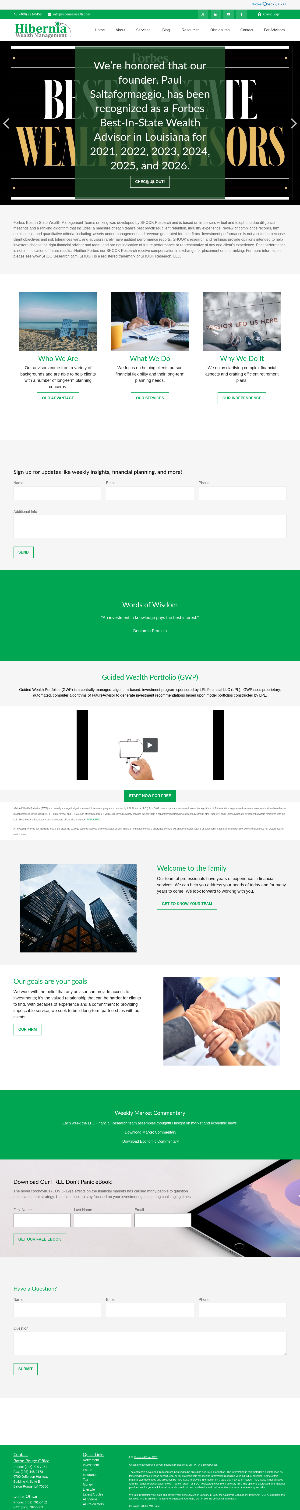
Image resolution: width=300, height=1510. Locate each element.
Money (88, 1484)
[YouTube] (228, 14)
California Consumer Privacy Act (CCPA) (246, 1494)
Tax (85, 1479)
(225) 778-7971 (36, 1467)
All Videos (90, 1499)
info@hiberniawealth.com (68, 14)
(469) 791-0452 (28, 14)
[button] (100, 30)
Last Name (83, 1210)
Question (21, 1328)
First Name (23, 1210)
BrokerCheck (210, 1464)
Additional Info (25, 512)
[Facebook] (241, 14)
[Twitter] (203, 14)
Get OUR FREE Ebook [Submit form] (39, 1239)
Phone (204, 483)
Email (110, 483)
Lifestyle (89, 1489)
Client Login (269, 14)
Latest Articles (93, 1494)
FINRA (90, 819)
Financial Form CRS (146, 1457)
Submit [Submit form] (25, 1369)
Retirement (91, 1460)
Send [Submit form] (23, 552)
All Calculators (93, 1504)
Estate (87, 1470)
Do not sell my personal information (216, 1498)
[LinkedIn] (216, 14)
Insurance (90, 1475)
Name (19, 483)
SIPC (97, 819)
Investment (91, 1465)
